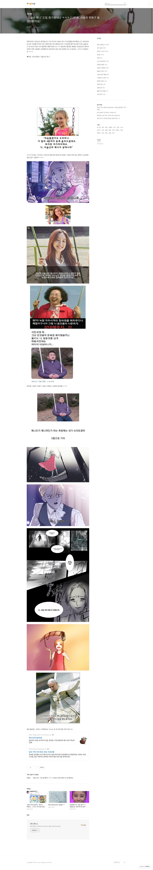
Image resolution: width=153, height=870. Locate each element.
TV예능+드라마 (103, 78)
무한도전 (101, 88)
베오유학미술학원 (35, 737)
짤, (100, 127)
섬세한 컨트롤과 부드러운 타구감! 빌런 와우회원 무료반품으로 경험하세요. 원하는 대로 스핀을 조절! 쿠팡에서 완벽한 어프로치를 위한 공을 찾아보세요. (57, 755)
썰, (98, 127)
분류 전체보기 (103, 45)
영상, (106, 127)
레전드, (118, 130)
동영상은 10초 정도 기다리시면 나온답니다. (108, 115)
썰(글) (100, 55)
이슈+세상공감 (103, 61)
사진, (103, 130)
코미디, (99, 130)
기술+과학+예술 (103, 74)
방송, (118, 127)
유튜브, (99, 133)
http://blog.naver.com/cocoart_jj (40, 735)
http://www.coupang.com (37, 749)
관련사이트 (117, 862)
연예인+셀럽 (102, 64)
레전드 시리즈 (102, 51)
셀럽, (110, 133)
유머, (113, 130)
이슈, (121, 127)
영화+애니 (101, 84)
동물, (106, 130)
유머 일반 (101, 48)
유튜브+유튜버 (103, 68)
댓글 (28, 815)
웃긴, (113, 133)
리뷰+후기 (101, 94)
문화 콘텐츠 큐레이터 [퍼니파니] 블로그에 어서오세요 (45, 826)
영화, (110, 130)
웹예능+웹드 (102, 81)
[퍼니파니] (34, 823)
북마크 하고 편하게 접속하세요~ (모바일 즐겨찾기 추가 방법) (111, 108)
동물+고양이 (102, 71)
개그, (114, 127)
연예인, (111, 127)
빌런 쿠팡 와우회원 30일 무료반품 (41, 752)
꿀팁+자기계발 (102, 91)
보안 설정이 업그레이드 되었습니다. (106, 112)
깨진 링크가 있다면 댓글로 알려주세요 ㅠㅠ (108, 118)
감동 (99, 58)
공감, (121, 130)
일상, (103, 133)
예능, (106, 133)
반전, (103, 127)
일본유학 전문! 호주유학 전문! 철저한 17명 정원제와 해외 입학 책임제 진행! (52, 741)
